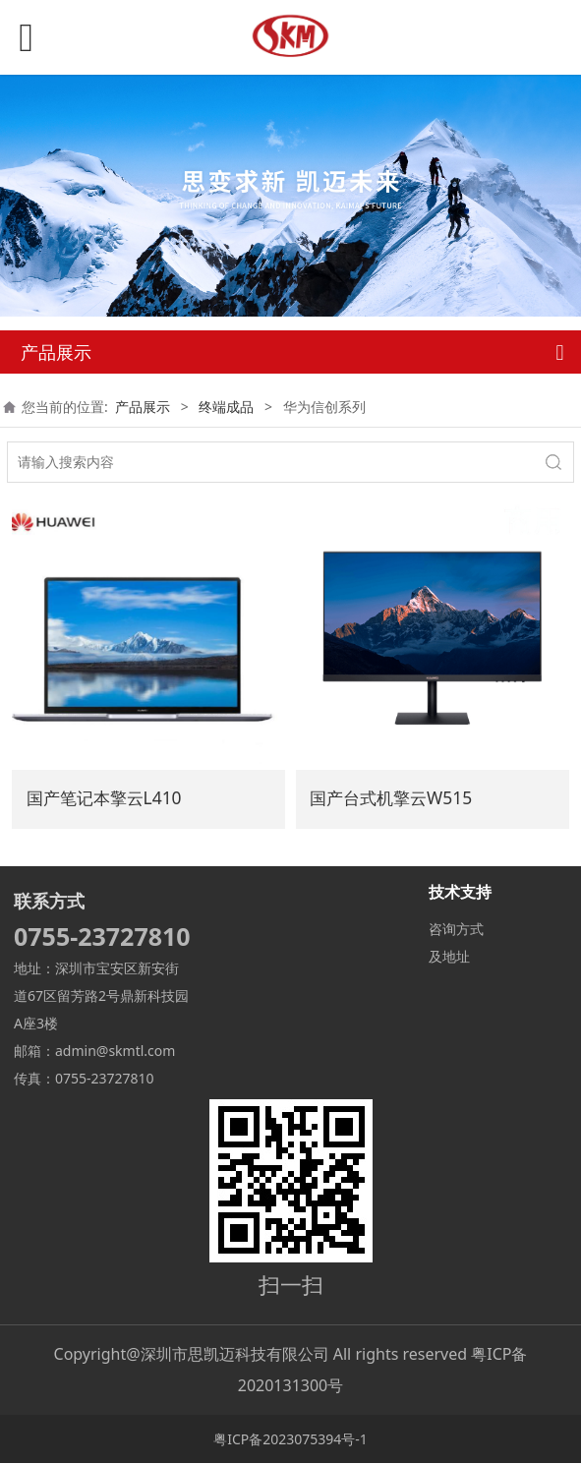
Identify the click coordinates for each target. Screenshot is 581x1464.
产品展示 (142, 406)
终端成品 (226, 406)
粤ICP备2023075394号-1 (290, 1440)
